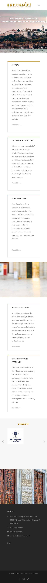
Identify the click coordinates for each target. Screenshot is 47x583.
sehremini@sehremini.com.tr (20, 535)
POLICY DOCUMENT (20, 198)
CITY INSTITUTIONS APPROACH (20, 361)
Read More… (16, 124)
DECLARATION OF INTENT (22, 140)
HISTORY (15, 65)
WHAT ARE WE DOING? (21, 307)
